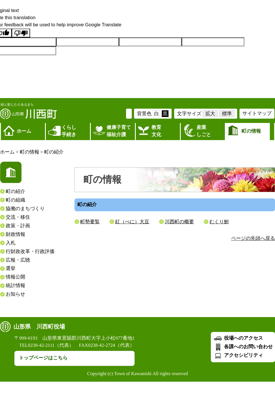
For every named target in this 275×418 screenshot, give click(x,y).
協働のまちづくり (25, 208)
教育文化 (156, 131)
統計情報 (15, 285)
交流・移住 (18, 217)
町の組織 (15, 200)
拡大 (210, 113)
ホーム (24, 131)
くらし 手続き (69, 131)
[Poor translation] (21, 33)
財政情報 (15, 234)
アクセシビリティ (238, 355)
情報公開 (15, 277)
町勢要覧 (90, 221)
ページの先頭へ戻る (253, 238)
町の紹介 (54, 152)
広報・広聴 (18, 260)
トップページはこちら (43, 358)
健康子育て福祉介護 (119, 131)
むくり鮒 (219, 221)
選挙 (10, 268)
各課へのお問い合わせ (243, 346)
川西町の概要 (179, 221)
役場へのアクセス (238, 338)
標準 (227, 113)
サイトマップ (257, 113)
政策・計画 (18, 225)
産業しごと (204, 131)
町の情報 (251, 131)
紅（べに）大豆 (132, 221)
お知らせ (15, 294)
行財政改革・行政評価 (30, 251)
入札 (10, 243)
